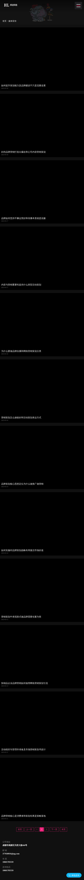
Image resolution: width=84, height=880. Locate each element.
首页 (4, 21)
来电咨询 (75, 875)
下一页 (54, 829)
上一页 (29, 829)
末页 (63, 829)
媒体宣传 (12, 21)
